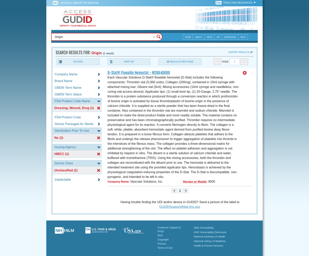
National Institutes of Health (209, 236)
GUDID (78, 18)
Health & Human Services (208, 245)
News (209, 37)
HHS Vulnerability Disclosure (210, 232)
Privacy (162, 243)
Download (230, 37)
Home (188, 37)
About (198, 37)
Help (243, 37)
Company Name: (118, 181)
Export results (238, 52)
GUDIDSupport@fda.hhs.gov (179, 206)
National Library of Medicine (79, 3)
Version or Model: (195, 181)
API (218, 37)
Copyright (163, 239)
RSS (160, 235)
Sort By (129, 61)
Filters (78, 61)
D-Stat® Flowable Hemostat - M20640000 (139, 72)
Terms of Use (165, 247)
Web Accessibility (204, 227)
